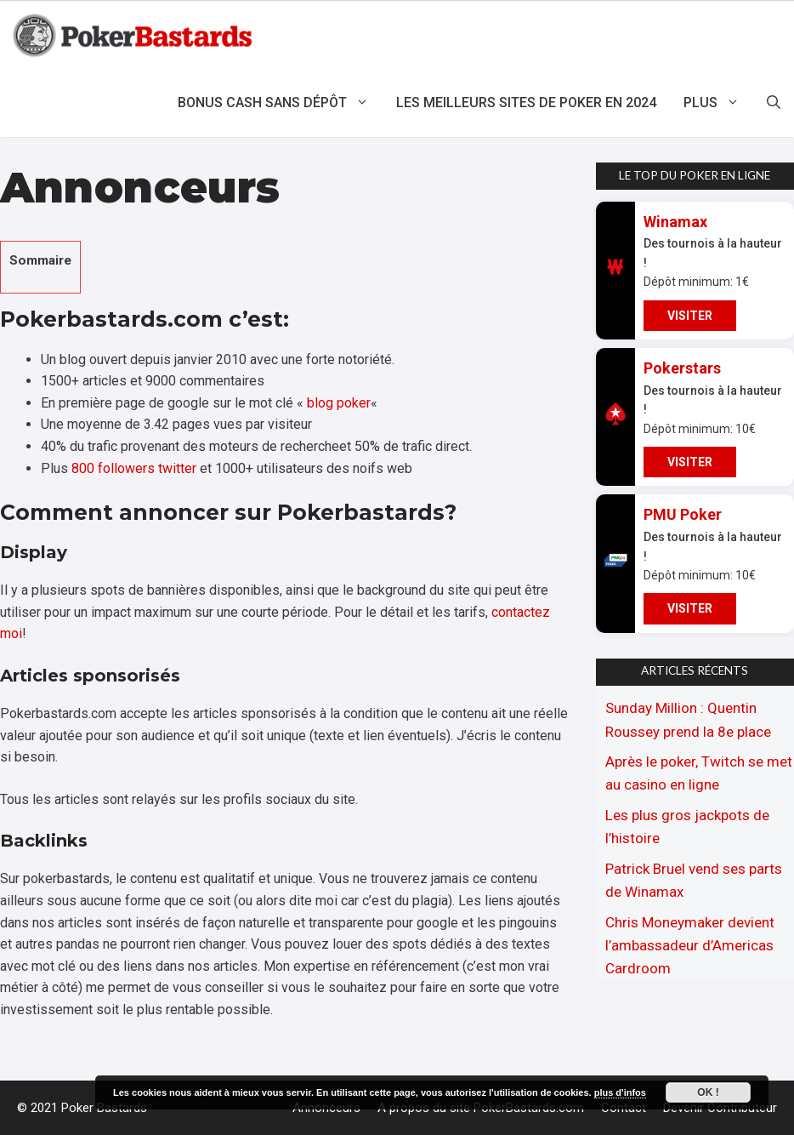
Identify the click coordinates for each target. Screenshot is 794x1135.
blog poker (339, 403)
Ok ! (707, 1092)
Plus (718, 103)
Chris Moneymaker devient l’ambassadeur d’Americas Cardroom (689, 945)
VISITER (689, 315)
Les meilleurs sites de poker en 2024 (526, 102)
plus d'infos (620, 1092)
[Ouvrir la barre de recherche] (773, 103)
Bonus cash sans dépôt (280, 103)
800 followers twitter (133, 468)
